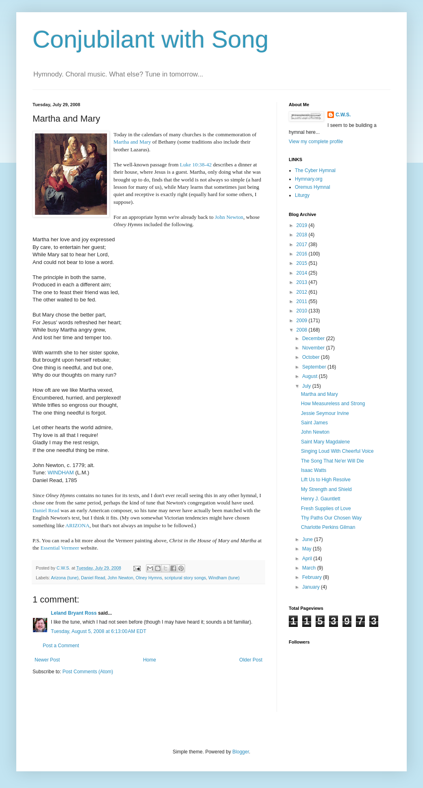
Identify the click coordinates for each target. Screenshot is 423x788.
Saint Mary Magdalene (325, 442)
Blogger (240, 752)
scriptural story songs (185, 577)
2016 (303, 254)
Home (149, 660)
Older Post (250, 660)
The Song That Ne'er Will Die (332, 461)
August (310, 376)
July (307, 386)
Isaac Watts (313, 470)
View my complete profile (316, 141)
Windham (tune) (224, 577)
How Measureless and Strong (333, 403)
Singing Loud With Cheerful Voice (337, 451)
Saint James (314, 423)
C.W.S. (343, 115)
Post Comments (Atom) (87, 671)
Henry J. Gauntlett (320, 499)
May (307, 549)
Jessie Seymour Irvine (325, 413)
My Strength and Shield (326, 489)
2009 (303, 320)
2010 (303, 311)
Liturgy (302, 195)
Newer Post (47, 660)
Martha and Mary (319, 394)
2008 (303, 330)
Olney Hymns (149, 577)
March (309, 568)
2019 (303, 225)
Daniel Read (93, 577)
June (308, 539)
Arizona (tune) (64, 577)
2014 (303, 273)
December (314, 338)
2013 (303, 282)
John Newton (229, 217)
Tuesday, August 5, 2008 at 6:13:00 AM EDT (98, 631)
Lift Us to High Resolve (326, 479)
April (307, 558)
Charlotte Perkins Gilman (328, 527)
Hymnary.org (309, 179)
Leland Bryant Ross (74, 613)
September (314, 367)
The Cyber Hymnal (315, 170)
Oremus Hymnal (312, 187)
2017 (303, 244)
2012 (303, 292)
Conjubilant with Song (150, 39)
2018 (303, 235)
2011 (303, 301)
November (314, 348)
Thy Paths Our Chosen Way (331, 518)
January (311, 587)
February (312, 577)
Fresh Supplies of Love (326, 508)
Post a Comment (61, 645)
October (311, 357)
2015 (303, 263)
